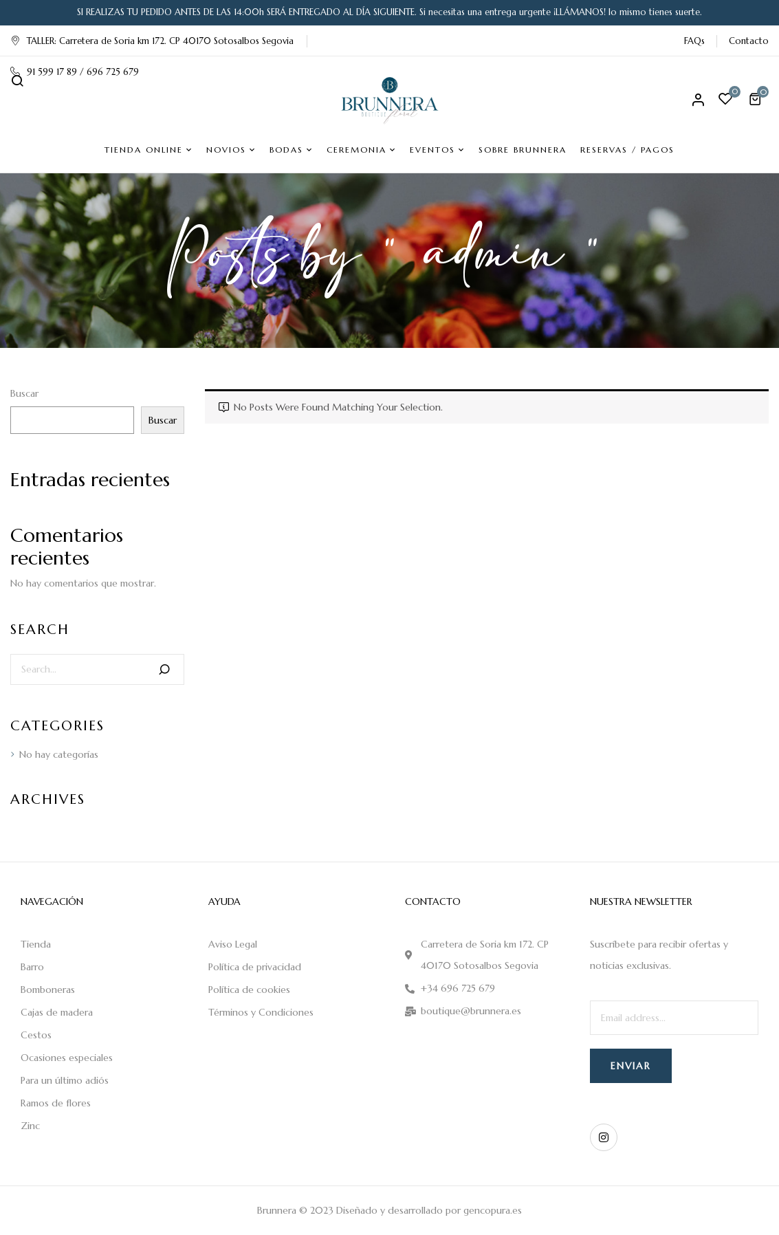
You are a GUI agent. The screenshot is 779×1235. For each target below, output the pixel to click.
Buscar (24, 393)
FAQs (694, 41)
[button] (757, 99)
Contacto (749, 41)
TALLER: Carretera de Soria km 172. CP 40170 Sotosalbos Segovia (152, 41)
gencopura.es (492, 1210)
